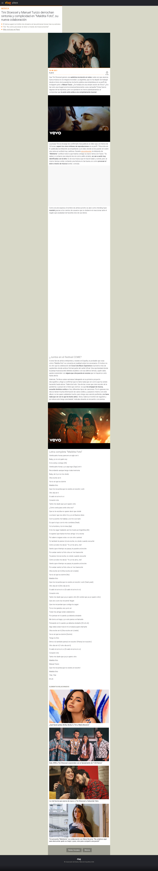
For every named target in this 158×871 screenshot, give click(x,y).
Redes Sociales (74, 850)
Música (87, 850)
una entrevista (86, 151)
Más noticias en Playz (11, 29)
